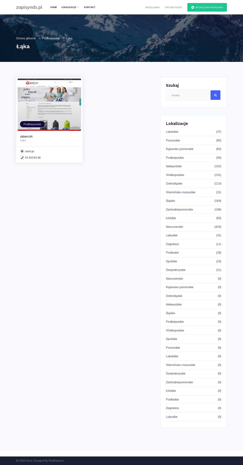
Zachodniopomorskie (179, 209)
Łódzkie (171, 218)
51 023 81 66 (33, 157)
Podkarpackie (51, 38)
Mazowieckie (174, 227)
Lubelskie (172, 131)
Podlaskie (172, 252)
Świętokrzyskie (175, 270)
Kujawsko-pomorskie (179, 149)
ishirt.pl (29, 151)
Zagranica (172, 244)
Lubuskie (172, 235)
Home (53, 7)
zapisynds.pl (29, 7)
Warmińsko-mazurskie (180, 192)
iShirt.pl (26, 136)
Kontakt (89, 7)
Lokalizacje (70, 7)
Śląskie (170, 201)
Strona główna (26, 38)
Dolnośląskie (174, 183)
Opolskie (171, 261)
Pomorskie (173, 140)
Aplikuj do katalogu (207, 7)
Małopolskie (174, 166)
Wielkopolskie (175, 175)
